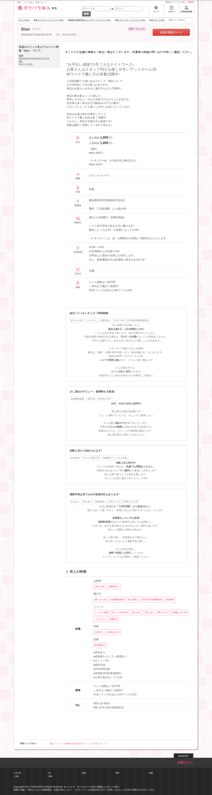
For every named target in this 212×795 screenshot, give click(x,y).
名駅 (84, 773)
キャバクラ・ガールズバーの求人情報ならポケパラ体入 (91, 787)
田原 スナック (100, 743)
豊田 (117, 773)
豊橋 (50, 776)
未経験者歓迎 (77, 399)
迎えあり (87, 501)
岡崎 (151, 773)
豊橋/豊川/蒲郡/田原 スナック (78, 743)
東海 (37, 7)
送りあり (75, 501)
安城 (17, 776)
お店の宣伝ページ (171, 32)
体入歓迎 (75, 458)
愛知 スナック (56, 743)
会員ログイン (185, 762)
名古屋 (18, 773)
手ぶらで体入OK (91, 458)
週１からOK (77, 320)
